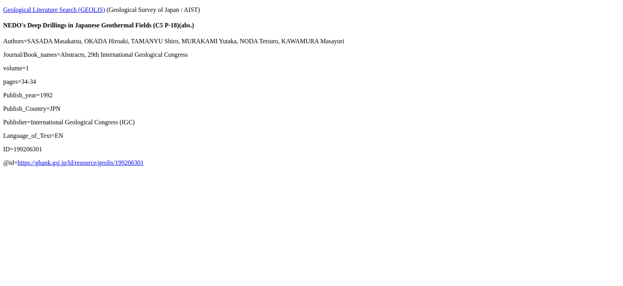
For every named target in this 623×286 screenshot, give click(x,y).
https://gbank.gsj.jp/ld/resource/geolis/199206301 (80, 162)
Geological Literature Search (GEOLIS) (54, 9)
